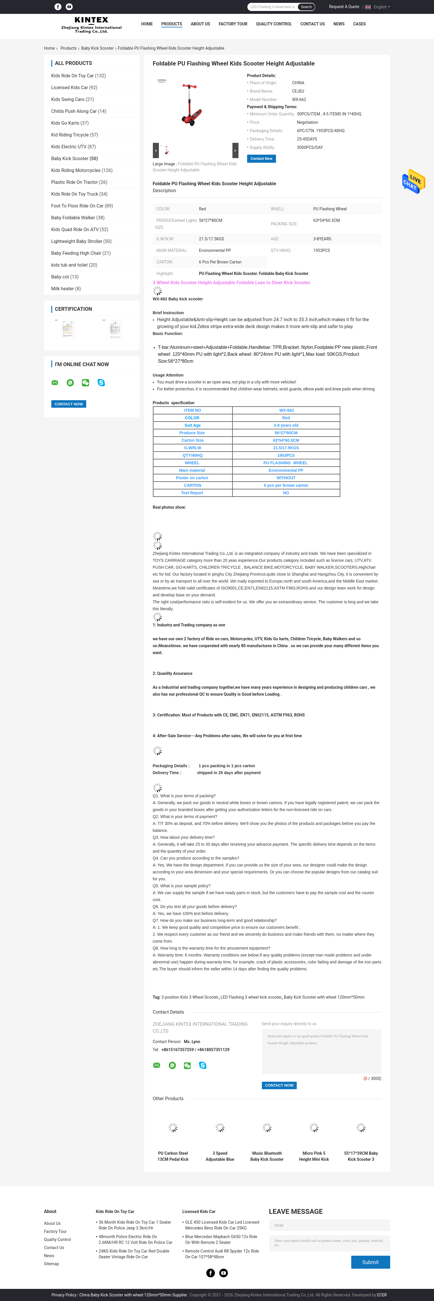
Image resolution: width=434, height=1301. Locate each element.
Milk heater (62, 288)
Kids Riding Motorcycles (76, 170)
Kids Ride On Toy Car (72, 75)
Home (147, 24)
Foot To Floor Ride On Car (77, 206)
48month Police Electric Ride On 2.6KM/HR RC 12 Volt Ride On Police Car (135, 1239)
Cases (359, 24)
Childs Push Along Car (74, 111)
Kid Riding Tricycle (70, 135)
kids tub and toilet (69, 265)
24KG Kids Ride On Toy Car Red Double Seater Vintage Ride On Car (134, 1254)
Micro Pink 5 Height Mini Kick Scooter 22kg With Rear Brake (314, 1156)
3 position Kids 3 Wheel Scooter (189, 997)
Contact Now (262, 158)
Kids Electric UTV (69, 146)
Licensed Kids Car (69, 87)
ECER (382, 1295)
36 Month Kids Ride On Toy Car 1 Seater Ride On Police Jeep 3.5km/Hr (135, 1225)
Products (171, 24)
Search (306, 7)
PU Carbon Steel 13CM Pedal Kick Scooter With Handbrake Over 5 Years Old (173, 1156)
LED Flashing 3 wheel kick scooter (251, 997)
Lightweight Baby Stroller (76, 241)
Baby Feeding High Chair (76, 253)
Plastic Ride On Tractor (74, 182)
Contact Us (312, 24)
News (339, 24)
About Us (200, 24)
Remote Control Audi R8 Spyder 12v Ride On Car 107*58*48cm (222, 1254)
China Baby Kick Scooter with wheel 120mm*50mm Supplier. (134, 1295)
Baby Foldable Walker (73, 217)
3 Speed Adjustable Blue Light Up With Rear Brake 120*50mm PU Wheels (220, 1156)
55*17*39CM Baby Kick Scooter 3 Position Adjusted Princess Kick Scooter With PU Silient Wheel (361, 1156)
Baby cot (60, 277)
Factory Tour (233, 24)
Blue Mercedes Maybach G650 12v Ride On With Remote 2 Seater (221, 1239)
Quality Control (274, 24)
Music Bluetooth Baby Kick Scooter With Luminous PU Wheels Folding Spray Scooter (267, 1156)
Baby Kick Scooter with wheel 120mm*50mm (324, 997)
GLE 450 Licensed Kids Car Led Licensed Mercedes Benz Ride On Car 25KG (222, 1225)
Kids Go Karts (65, 123)
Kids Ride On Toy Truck (74, 194)
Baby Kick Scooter (97, 48)
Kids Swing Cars (67, 99)
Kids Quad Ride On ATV (75, 229)
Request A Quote (344, 6)
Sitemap (51, 1263)
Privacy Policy (64, 1295)
